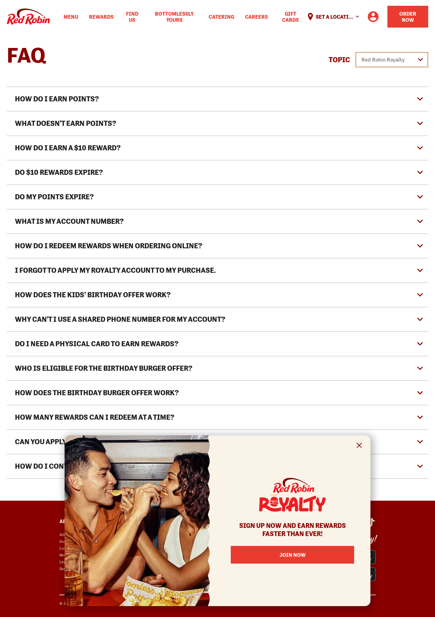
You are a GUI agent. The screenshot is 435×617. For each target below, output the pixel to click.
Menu (71, 16)
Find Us (132, 16)
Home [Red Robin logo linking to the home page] (28, 17)
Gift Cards (290, 16)
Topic (339, 60)
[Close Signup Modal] (359, 446)
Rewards (101, 16)
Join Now (293, 554)
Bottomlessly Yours (174, 16)
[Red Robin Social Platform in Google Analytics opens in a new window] (371, 522)
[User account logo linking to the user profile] (373, 17)
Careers (256, 16)
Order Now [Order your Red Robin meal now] (407, 16)
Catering (221, 16)
